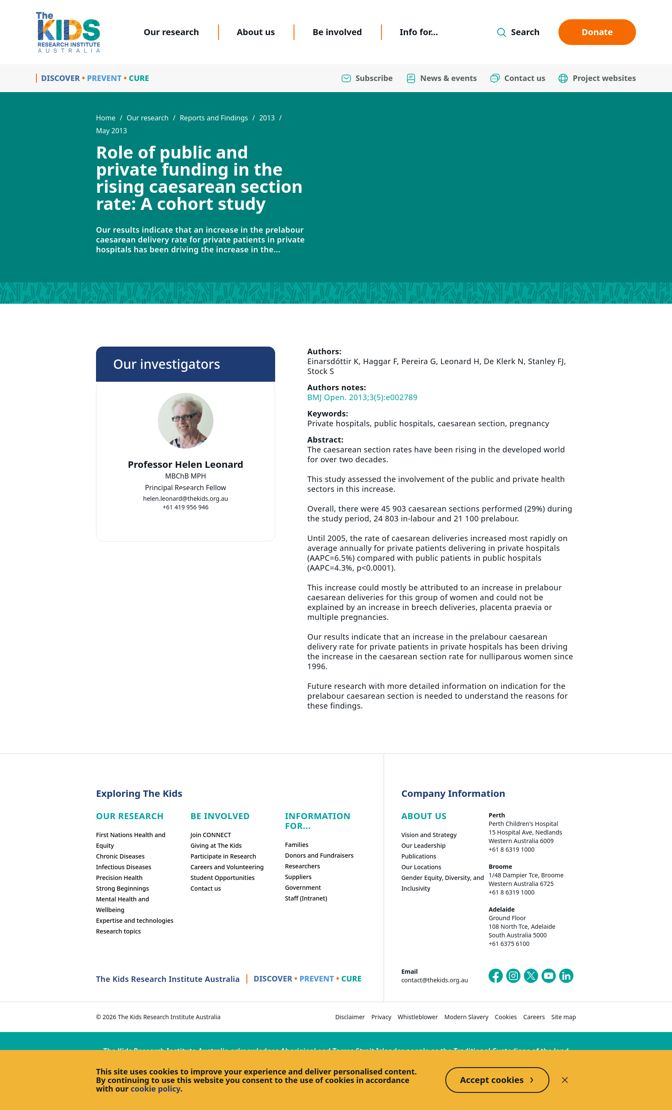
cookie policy (155, 1088)
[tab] (181, 491)
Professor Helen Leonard (185, 464)
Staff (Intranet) (306, 898)
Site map (564, 1017)
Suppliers (298, 877)
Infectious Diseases (123, 867)
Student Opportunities (222, 878)
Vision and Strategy (428, 835)
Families (297, 845)
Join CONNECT (210, 835)
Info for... (419, 32)
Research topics (118, 931)
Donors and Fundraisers (319, 855)
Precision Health (119, 878)
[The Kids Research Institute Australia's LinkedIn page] (566, 976)
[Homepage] (68, 32)
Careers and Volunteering (227, 867)
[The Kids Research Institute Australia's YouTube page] (548, 976)
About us (256, 32)
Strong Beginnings (122, 888)
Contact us (205, 888)
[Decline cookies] (565, 1080)
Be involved (337, 32)
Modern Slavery (466, 1017)
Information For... (318, 821)
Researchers (302, 866)
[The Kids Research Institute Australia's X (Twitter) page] (531, 976)
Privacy (381, 1017)
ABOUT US (424, 816)
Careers (534, 1017)
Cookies (506, 1017)
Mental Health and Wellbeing (122, 904)
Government (303, 887)
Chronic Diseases (120, 856)
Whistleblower (418, 1017)
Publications (418, 856)
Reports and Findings (214, 118)
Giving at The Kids (216, 845)
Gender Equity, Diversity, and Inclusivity (442, 883)
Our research (171, 32)
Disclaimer (350, 1017)
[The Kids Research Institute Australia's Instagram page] (513, 976)
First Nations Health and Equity (130, 840)
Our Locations (421, 867)
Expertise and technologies (135, 920)
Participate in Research (223, 856)
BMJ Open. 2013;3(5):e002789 (362, 397)
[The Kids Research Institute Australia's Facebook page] (496, 976)
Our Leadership (423, 845)
